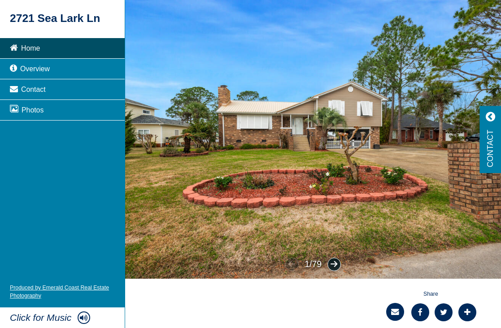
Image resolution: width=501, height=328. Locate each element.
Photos (27, 109)
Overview (30, 68)
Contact (28, 88)
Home (25, 47)
